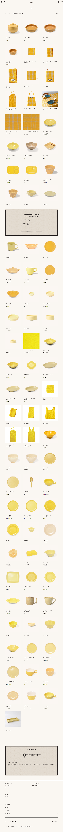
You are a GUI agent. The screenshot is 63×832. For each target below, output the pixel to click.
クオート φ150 (45, 37)
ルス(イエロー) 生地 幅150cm (29, 350)
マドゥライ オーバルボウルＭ (11, 398)
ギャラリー (7, 796)
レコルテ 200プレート (47, 515)
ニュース (33, 787)
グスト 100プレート (9, 327)
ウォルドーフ (8, 586)
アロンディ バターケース (28, 562)
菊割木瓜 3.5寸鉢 (9, 374)
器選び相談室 (7, 804)
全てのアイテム (8, 785)
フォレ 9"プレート (9, 610)
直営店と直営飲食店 (35, 785)
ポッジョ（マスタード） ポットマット (31, 85)
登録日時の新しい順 (17, 13)
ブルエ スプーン (27, 491)
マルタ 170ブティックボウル (48, 131)
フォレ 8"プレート (46, 586)
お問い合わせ (7, 813)
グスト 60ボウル (9, 350)
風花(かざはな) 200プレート (48, 467)
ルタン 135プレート (46, 279)
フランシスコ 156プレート (29, 657)
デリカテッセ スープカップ (29, 681)
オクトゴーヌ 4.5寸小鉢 (10, 657)
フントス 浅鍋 (8, 279)
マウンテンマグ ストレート (29, 610)
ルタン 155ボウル (9, 303)
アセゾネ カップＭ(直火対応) (48, 179)
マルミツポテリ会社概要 (9, 826)
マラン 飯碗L (26, 467)
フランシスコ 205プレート (48, 657)
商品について (7, 807)
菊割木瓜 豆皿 (26, 374)
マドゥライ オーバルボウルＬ (48, 374)
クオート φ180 (27, 37)
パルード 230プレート (28, 515)
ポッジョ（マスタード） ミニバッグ (30, 108)
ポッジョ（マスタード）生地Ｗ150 (12, 131)
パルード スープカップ (47, 491)
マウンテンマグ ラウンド (47, 610)
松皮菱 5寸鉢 (45, 155)
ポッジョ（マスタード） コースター (30, 61)
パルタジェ (45, 705)
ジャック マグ (26, 279)
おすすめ (6, 794)
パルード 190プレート (10, 515)
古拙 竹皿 (7, 728)
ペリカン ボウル (46, 444)
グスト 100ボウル (27, 327)
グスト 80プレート (46, 303)
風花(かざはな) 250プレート (11, 491)
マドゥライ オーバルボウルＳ (29, 398)
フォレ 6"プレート (27, 586)
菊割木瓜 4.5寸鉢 (46, 350)
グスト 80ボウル (46, 327)
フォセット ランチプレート (11, 179)
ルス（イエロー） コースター (48, 398)
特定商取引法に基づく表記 (28, 826)
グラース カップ (27, 705)
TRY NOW (23, 229)
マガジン (6, 799)
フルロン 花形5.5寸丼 (28, 155)
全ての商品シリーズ (8, 783)
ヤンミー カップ (46, 681)
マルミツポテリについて (36, 783)
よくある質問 (7, 810)
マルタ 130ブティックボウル (11, 155)
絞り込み (6, 13)
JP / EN (54, 821)
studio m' (7, 787)
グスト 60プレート (27, 303)
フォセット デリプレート (28, 179)
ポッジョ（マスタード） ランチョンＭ (50, 61)
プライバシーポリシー (19, 826)
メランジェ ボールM (46, 562)
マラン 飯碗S (8, 467)
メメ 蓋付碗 (8, 37)
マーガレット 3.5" (9, 562)
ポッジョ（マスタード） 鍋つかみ (49, 85)
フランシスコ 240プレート (11, 681)
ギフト (6, 792)
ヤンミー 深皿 (8, 705)
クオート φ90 (8, 61)
